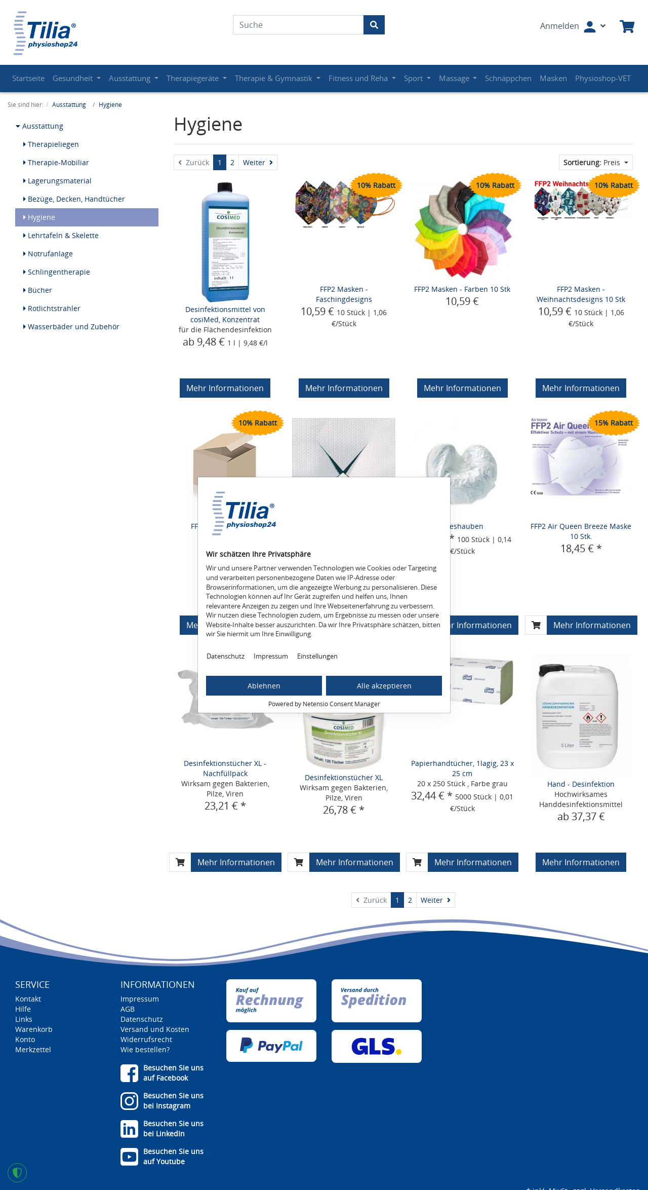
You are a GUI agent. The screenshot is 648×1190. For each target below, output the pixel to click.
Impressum (271, 656)
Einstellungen (317, 656)
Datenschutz (226, 656)
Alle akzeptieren (384, 685)
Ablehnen (264, 685)
